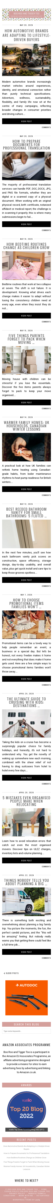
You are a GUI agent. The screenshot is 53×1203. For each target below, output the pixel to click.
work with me (26, 1195)
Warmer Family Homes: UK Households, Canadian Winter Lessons (26, 426)
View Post (26, 121)
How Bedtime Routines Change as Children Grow (26, 245)
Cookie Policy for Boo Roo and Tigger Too (27, 1191)
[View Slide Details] (26, 1111)
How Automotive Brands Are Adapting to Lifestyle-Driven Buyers (27, 35)
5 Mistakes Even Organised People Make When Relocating (26, 801)
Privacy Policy (17, 1193)
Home (44, 1189)
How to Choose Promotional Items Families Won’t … (26, 603)
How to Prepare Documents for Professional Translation (26, 144)
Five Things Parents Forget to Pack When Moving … (26, 339)
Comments (46, 127)
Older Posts (11, 973)
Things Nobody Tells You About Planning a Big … (26, 881)
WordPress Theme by (26, 1200)
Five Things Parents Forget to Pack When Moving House (26, 1162)
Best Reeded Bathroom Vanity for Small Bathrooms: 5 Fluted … (26, 512)
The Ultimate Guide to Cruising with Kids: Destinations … (26, 702)
